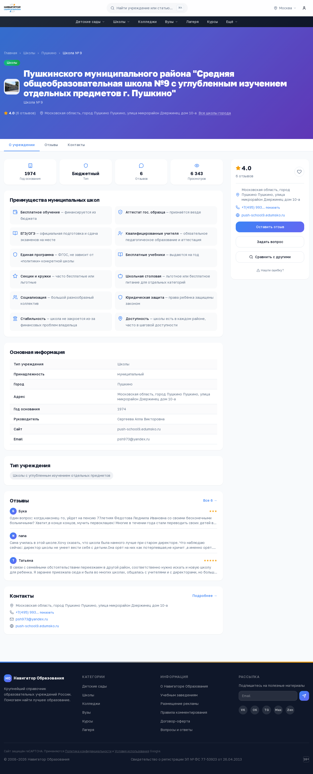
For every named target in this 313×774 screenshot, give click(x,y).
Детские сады (90, 22)
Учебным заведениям (179, 695)
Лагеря (192, 22)
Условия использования (132, 751)
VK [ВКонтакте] (243, 710)
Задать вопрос (270, 242)
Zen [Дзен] (290, 710)
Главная (10, 53)
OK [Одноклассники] (255, 710)
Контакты (76, 145)
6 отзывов (244, 176)
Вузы (171, 22)
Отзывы (51, 145)
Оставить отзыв (270, 227)
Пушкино (48, 53)
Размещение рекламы (179, 703)
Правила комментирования (183, 712)
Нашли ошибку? (270, 270)
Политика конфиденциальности (88, 751)
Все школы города (215, 113)
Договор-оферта (175, 721)
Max (278, 710)
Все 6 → (210, 500)
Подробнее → (204, 596)
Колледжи (147, 22)
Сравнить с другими (270, 257)
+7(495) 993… (35, 612)
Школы (121, 22)
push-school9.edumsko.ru (37, 626)
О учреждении (22, 145)
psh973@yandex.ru (32, 619)
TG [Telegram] (266, 710)
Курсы (212, 22)
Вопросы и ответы (176, 730)
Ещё (232, 22)
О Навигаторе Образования (184, 686)
